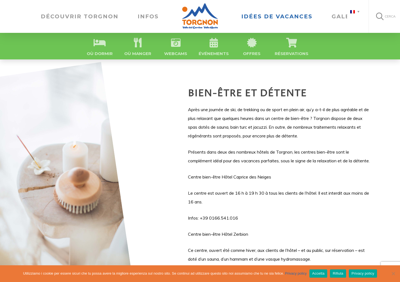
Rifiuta (338, 273)
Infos (148, 16)
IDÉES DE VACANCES (276, 16)
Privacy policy (296, 273)
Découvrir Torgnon (79, 16)
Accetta (318, 273)
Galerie (346, 16)
